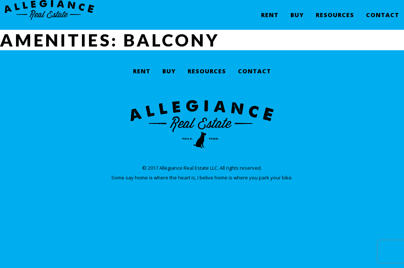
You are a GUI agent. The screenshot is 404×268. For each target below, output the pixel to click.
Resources (335, 20)
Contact (382, 20)
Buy (297, 20)
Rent (270, 20)
